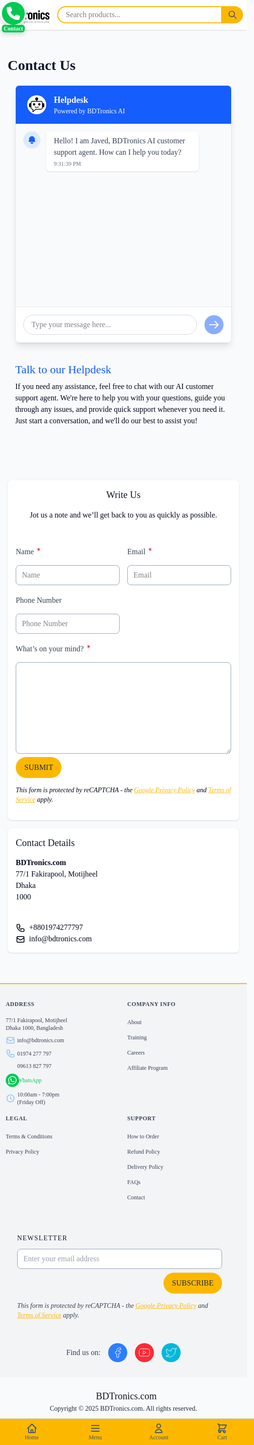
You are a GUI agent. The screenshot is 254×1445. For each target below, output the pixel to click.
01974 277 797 (34, 1053)
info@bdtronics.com (60, 939)
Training (137, 1037)
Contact (136, 1197)
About (134, 1022)
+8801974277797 (56, 927)
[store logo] (27, 15)
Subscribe (192, 1283)
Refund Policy (143, 1151)
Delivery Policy (145, 1167)
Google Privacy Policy (164, 790)
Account (159, 1432)
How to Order (143, 1136)
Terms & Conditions (29, 1136)
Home (32, 1432)
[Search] (232, 14)
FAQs (134, 1182)
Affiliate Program (147, 1068)
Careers (136, 1052)
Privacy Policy (22, 1151)
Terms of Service (39, 1315)
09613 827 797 (34, 1066)
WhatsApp (29, 1080)
